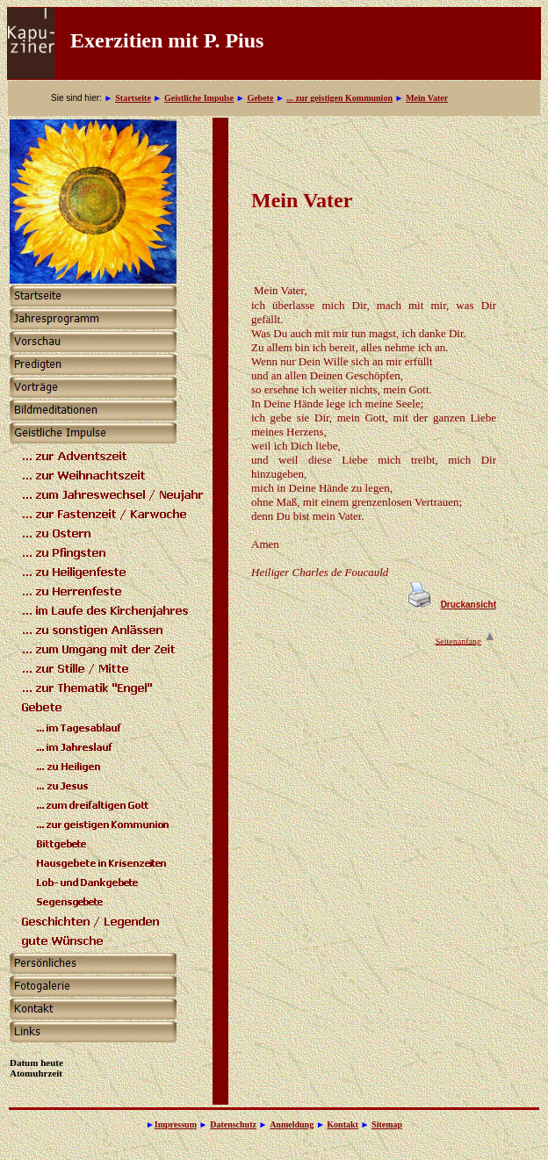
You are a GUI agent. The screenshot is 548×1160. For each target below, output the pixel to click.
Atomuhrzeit (36, 1073)
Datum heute (36, 1062)
